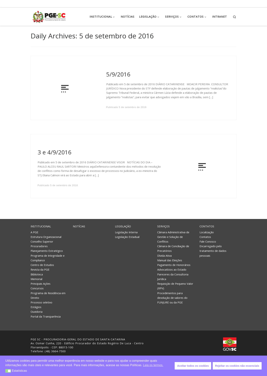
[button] (8, 371)
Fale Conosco (208, 241)
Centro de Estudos (42, 265)
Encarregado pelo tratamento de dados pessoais (213, 250)
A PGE (34, 232)
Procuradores (39, 246)
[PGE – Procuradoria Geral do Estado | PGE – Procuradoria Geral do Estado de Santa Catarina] (49, 16)
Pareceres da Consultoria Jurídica (172, 276)
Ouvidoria (36, 311)
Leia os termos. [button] (153, 365)
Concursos (37, 288)
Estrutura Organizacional (46, 237)
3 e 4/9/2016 (54, 152)
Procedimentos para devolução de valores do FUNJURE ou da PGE (172, 297)
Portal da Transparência (46, 316)
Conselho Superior (42, 241)
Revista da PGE (40, 269)
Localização (207, 232)
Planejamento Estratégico (47, 251)
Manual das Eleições (169, 260)
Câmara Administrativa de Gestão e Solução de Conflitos (173, 236)
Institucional (41, 226)
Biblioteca (37, 274)
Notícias (79, 226)
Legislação (123, 226)
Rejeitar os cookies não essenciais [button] (237, 365)
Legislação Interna (126, 232)
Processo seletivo (41, 302)
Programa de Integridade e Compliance (48, 258)
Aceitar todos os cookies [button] (193, 365)
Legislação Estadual (127, 237)
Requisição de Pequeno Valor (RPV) (175, 286)
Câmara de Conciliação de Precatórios (173, 248)
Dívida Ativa (164, 255)
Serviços (163, 226)
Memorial (36, 279)
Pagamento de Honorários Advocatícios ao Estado (173, 267)
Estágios (36, 307)
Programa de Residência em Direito (48, 295)
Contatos (207, 226)
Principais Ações (40, 283)
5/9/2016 (118, 74)
